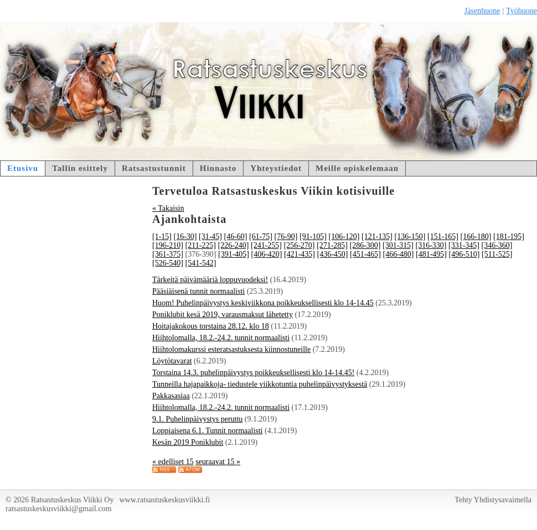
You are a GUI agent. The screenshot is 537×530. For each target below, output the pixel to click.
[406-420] (266, 254)
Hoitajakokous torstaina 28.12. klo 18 (210, 326)
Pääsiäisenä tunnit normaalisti (198, 291)
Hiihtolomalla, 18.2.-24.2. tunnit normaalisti (221, 338)
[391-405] (233, 254)
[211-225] (200, 245)
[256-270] (298, 245)
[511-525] (497, 254)
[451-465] (365, 254)
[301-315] (398, 245)
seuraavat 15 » (217, 462)
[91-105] (313, 236)
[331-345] (463, 245)
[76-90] (286, 236)
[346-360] (496, 245)
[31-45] (210, 236)
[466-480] (398, 254)
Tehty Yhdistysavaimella (493, 500)
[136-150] (410, 236)
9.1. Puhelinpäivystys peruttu (197, 419)
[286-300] (364, 245)
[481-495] (431, 254)
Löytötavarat (172, 361)
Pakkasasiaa (171, 396)
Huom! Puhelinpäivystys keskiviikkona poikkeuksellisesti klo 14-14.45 (263, 303)
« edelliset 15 (173, 462)
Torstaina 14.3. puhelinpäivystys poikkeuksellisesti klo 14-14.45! (253, 372)
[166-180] (476, 236)
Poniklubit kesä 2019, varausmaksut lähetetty (222, 314)
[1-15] (162, 236)
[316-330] (430, 245)
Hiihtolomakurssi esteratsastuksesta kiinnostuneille (231, 349)
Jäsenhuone (482, 11)
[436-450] (332, 254)
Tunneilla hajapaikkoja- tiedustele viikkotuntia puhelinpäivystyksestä (259, 384)
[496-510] (464, 254)
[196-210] (167, 245)
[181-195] (508, 236)
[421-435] (299, 254)
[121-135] (377, 236)
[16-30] (185, 236)
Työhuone (521, 11)
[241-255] (266, 245)
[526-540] (167, 263)
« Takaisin (168, 208)
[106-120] (344, 236)
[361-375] (167, 254)
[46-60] (235, 236)
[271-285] (332, 245)
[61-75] (260, 236)
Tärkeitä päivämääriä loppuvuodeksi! (210, 280)
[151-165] (442, 236)
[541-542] (200, 263)
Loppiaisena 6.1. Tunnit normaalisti (207, 431)
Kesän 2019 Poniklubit (187, 442)
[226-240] (233, 245)
